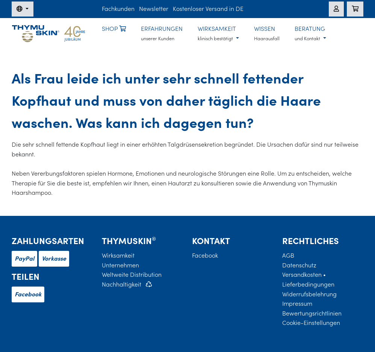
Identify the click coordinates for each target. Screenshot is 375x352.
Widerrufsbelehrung (309, 294)
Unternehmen (120, 265)
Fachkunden (118, 8)
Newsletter (153, 8)
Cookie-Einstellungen (311, 322)
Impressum (297, 303)
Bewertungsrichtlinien (312, 313)
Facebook (28, 294)
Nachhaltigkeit (121, 284)
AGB (288, 255)
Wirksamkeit (118, 255)
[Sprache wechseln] (22, 9)
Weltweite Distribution (132, 274)
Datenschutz (299, 265)
